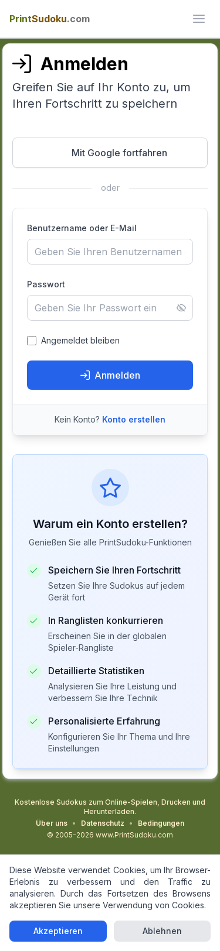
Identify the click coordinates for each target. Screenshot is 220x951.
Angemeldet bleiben (80, 340)
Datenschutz (102, 823)
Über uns (51, 823)
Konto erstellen (133, 419)
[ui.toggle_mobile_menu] (199, 18)
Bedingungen (161, 823)
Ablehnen (162, 931)
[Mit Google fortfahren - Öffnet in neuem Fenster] (110, 153)
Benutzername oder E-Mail (82, 228)
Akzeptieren (58, 931)
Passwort (46, 284)
